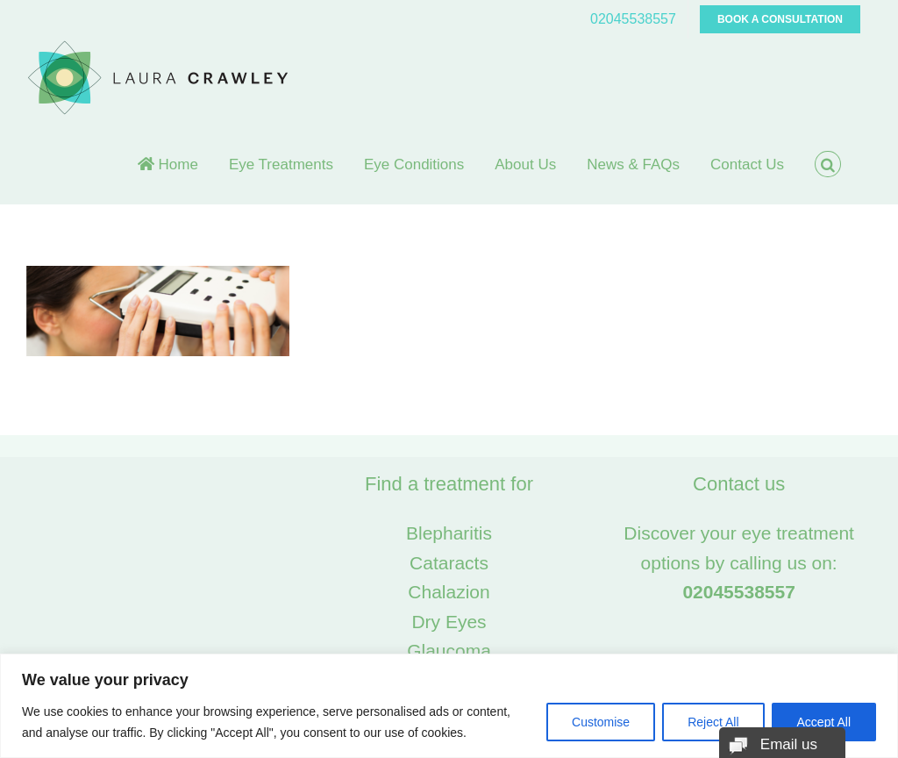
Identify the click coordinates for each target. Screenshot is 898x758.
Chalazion (448, 592)
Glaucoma (449, 650)
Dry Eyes (448, 621)
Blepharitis (449, 533)
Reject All (713, 722)
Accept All (824, 722)
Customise (601, 722)
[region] (449, 706)
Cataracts (449, 563)
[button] (828, 164)
